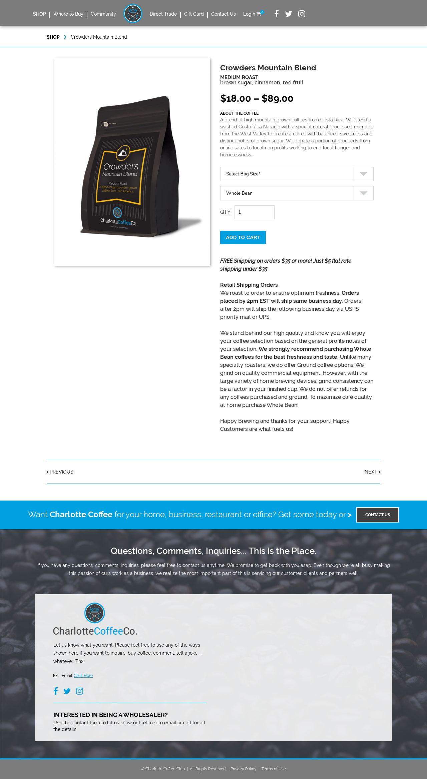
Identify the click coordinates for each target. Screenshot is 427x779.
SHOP (39, 14)
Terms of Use (274, 769)
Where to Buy (68, 14)
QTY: (226, 212)
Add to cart (243, 237)
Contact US (377, 515)
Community (103, 14)
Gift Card (194, 14)
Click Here (83, 675)
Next (372, 472)
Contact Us (223, 14)
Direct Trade (163, 14)
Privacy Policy (244, 769)
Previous (60, 472)
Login (249, 14)
